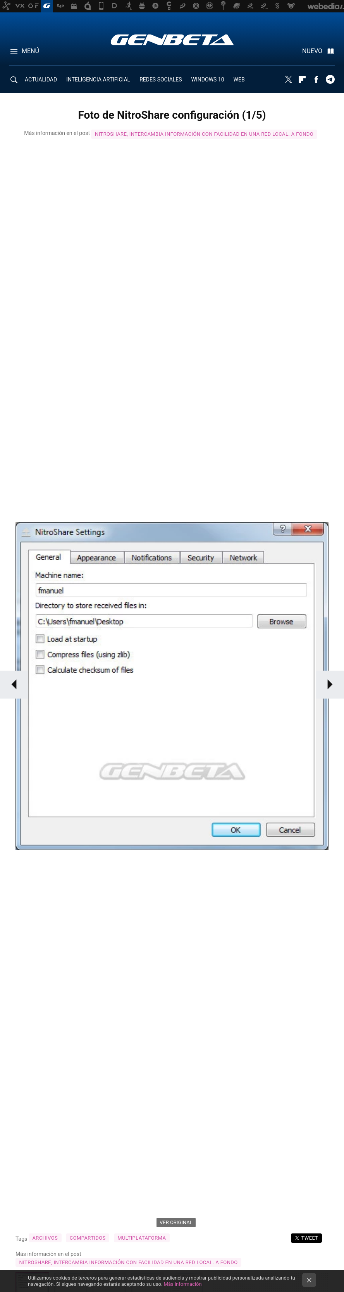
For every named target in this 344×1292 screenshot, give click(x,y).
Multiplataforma (141, 1238)
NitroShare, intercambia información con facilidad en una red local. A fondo (204, 134)
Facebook (316, 79)
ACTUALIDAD (41, 79)
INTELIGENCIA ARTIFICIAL (98, 79)
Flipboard (302, 79)
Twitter (288, 79)
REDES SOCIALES (160, 79)
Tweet (309, 1238)
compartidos (88, 1238)
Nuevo (312, 51)
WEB (239, 79)
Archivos (45, 1238)
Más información (183, 1284)
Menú (30, 51)
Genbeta (172, 40)
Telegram (330, 79)
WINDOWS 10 (207, 79)
